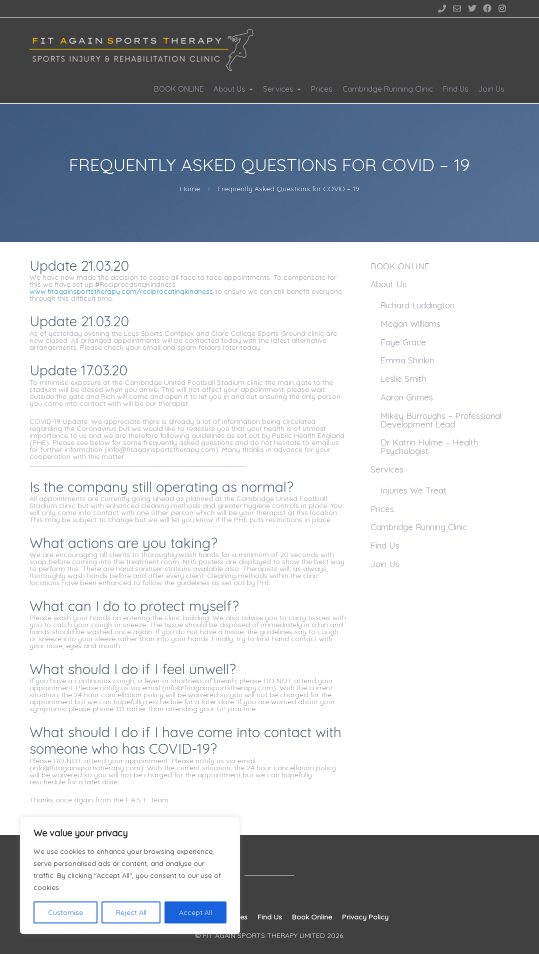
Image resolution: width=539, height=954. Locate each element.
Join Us (491, 89)
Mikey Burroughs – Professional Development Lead (441, 419)
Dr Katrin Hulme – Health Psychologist (429, 446)
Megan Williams (410, 323)
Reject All (131, 912)
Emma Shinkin (407, 360)
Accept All (195, 912)
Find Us (455, 89)
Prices (321, 89)
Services (278, 89)
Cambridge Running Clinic (387, 89)
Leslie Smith (403, 378)
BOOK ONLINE (179, 89)
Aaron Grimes (406, 397)
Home (190, 188)
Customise (65, 912)
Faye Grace (403, 342)
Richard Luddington (417, 305)
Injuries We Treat (413, 490)
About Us (230, 89)
